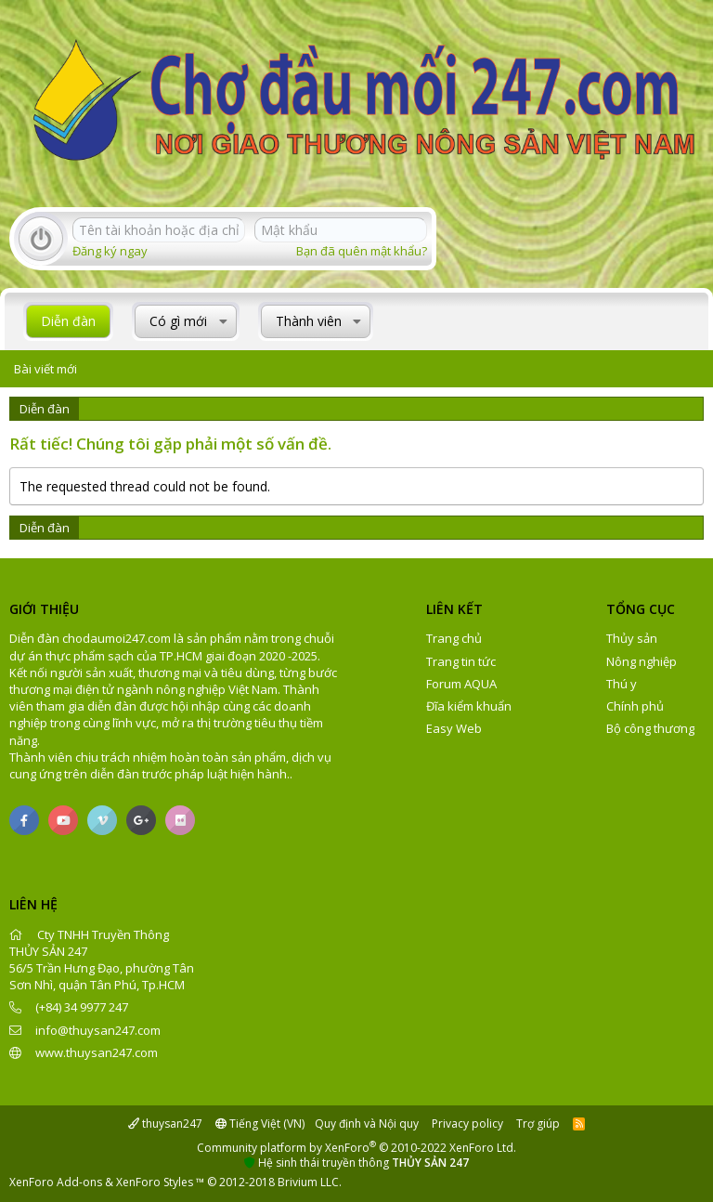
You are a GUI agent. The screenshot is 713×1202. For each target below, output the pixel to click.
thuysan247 (165, 1123)
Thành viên (309, 321)
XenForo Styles (154, 1182)
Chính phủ (635, 706)
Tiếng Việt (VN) (260, 1123)
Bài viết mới (45, 368)
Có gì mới (178, 321)
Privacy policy (467, 1123)
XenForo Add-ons (55, 1182)
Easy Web (454, 728)
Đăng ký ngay (110, 250)
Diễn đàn (68, 321)
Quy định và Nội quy (367, 1123)
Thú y (621, 683)
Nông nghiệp (641, 661)
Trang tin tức (461, 661)
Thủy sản (631, 638)
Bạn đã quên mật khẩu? (361, 250)
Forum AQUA (461, 683)
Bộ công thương (650, 728)
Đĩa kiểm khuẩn (469, 706)
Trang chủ (454, 638)
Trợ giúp (538, 1123)
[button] (223, 321)
